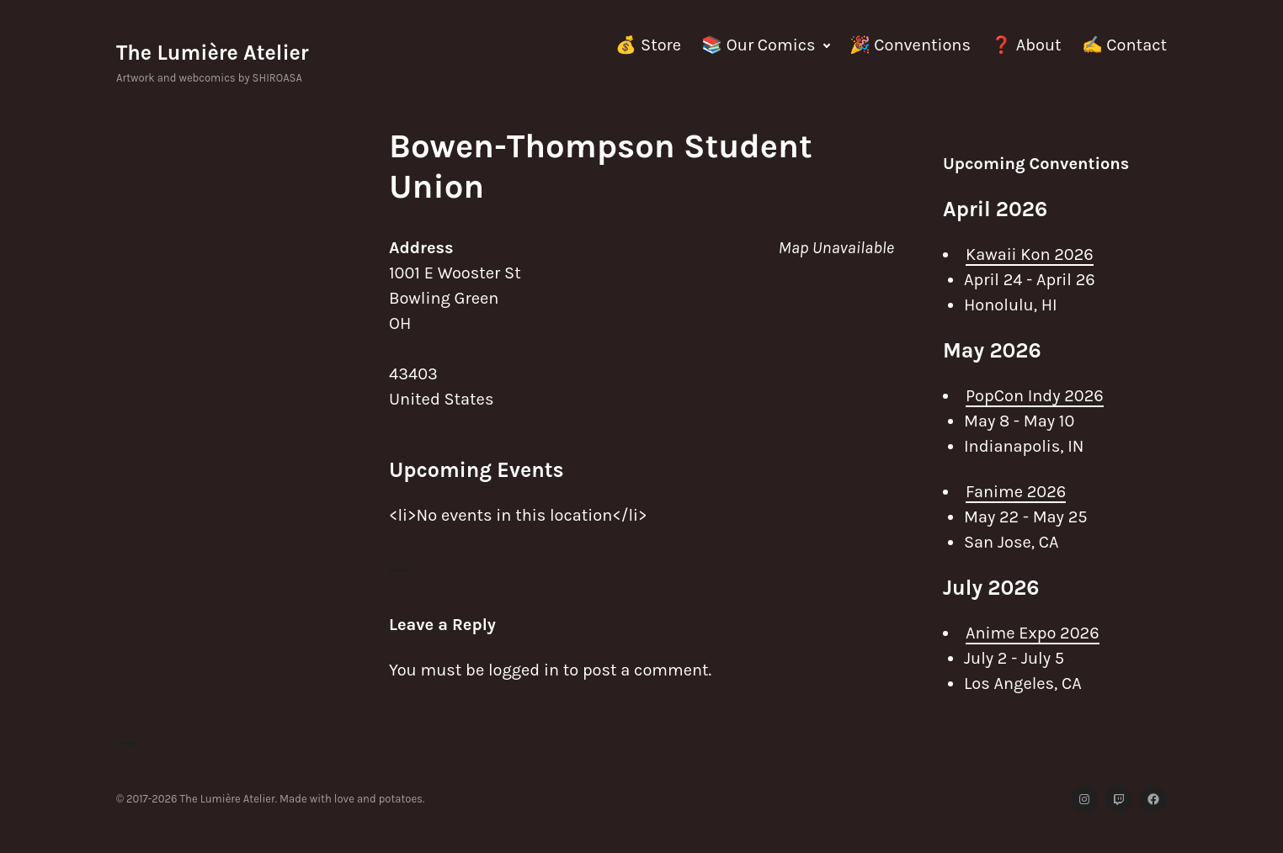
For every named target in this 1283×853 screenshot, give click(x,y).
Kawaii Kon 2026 (1030, 254)
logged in (523, 670)
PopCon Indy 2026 (1035, 395)
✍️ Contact (1124, 45)
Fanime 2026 (1016, 491)
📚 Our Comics (758, 45)
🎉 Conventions (910, 45)
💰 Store (648, 45)
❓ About (1026, 45)
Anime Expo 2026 (1032, 633)
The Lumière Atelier (212, 52)
